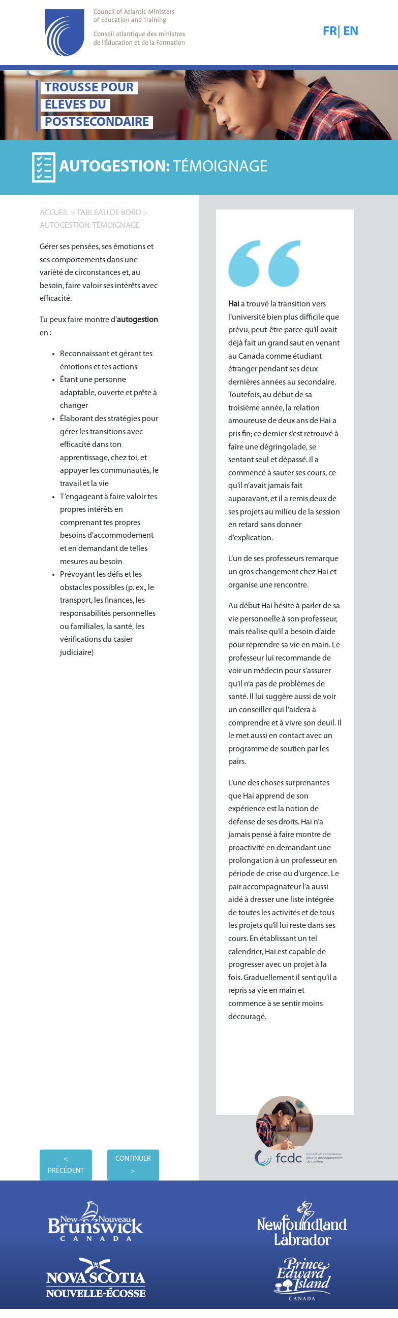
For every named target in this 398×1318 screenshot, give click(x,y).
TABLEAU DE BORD (109, 213)
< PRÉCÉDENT (66, 1164)
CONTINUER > (133, 1164)
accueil (54, 213)
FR (330, 31)
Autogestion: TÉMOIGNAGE (90, 226)
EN (350, 31)
